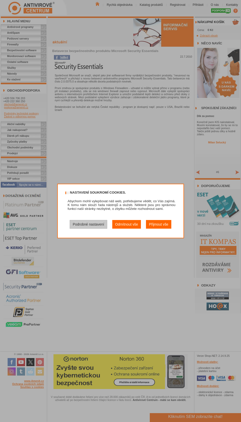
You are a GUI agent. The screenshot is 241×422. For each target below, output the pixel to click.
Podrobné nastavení (88, 224)
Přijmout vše (158, 224)
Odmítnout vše (126, 224)
